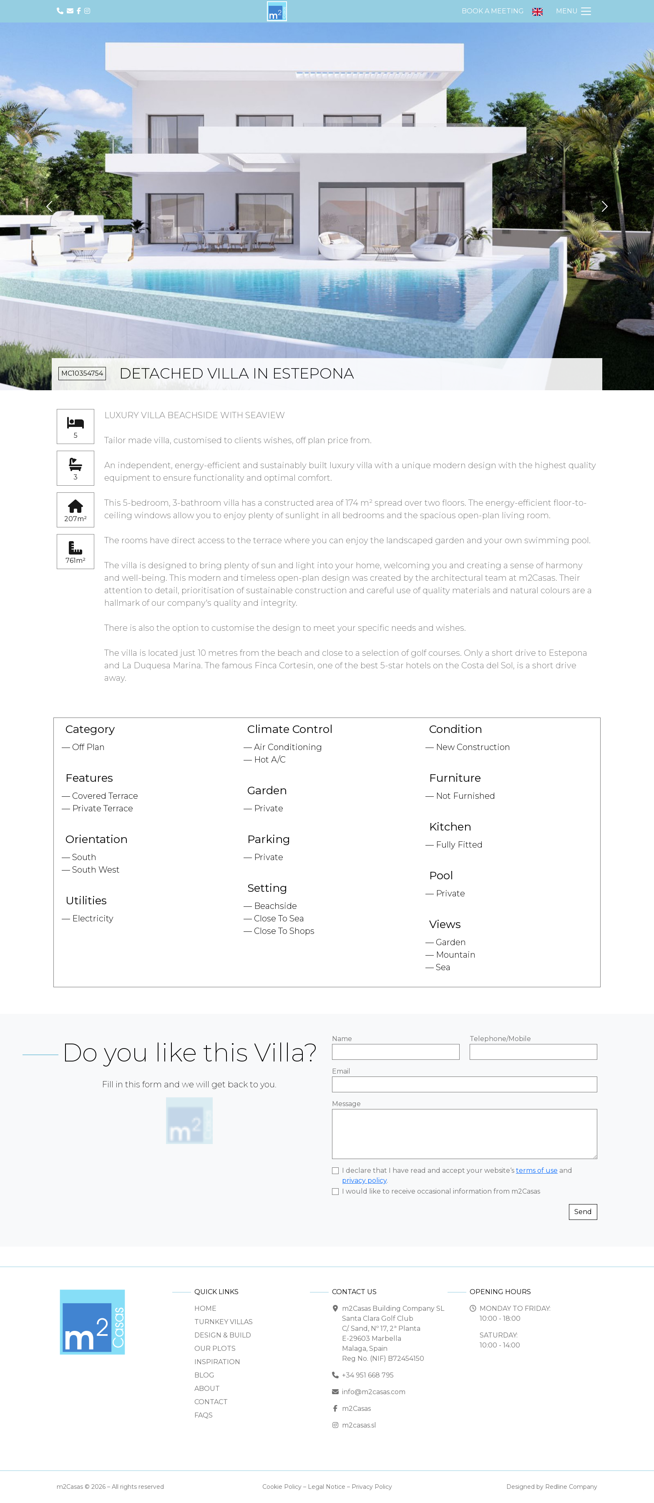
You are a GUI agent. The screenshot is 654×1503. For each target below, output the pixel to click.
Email (341, 1071)
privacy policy (364, 1180)
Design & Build (222, 1335)
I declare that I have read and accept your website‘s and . (457, 1175)
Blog (204, 1375)
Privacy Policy (372, 1486)
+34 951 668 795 (368, 1375)
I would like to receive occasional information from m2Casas (441, 1191)
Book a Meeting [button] (493, 11)
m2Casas (356, 1409)
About (207, 1389)
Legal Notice (326, 1486)
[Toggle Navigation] (574, 11)
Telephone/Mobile (500, 1039)
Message (346, 1104)
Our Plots (215, 1348)
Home (205, 1308)
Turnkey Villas (223, 1322)
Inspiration (217, 1362)
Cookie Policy (282, 1486)
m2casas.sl (359, 1425)
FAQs (203, 1415)
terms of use (537, 1170)
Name (342, 1039)
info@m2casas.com (373, 1392)
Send (583, 1212)
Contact (211, 1402)
